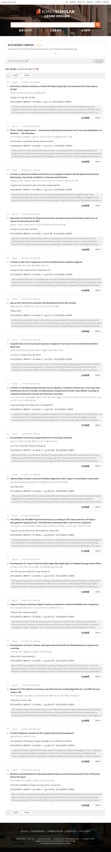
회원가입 (90, 2)
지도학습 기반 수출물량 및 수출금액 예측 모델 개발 (30, 652)
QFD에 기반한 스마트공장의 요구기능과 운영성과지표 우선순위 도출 (38, 225)
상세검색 (85, 30)
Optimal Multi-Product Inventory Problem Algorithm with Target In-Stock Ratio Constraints (54, 479)
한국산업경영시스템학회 (62, 102)
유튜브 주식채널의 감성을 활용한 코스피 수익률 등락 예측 (33, 441)
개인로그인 (81, 2)
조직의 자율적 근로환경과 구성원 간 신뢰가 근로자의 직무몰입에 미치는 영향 (41, 137)
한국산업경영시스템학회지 (20, 102)
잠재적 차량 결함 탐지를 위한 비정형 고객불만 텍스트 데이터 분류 (36, 350)
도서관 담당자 (85, 831)
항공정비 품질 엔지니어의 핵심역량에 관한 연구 (29, 266)
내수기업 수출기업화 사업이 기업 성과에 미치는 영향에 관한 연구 (36, 608)
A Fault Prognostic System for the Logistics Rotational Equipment (42, 733)
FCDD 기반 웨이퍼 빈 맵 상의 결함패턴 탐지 (28, 93)
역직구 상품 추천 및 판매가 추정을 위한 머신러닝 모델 (32, 781)
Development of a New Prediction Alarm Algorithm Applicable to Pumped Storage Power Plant (55, 563)
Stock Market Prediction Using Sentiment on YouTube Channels (41, 438)
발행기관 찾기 (25, 30)
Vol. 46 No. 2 (37, 102)
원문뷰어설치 (71, 831)
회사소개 (24, 831)
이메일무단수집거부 (55, 831)
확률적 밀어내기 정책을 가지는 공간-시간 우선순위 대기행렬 (34, 307)
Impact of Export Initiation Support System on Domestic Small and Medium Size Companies (54, 604)
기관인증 (72, 2)
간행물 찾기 (55, 30)
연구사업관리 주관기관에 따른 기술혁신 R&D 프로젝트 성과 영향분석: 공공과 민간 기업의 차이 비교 (50, 526)
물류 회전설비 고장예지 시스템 (22, 737)
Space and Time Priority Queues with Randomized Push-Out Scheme (43, 303)
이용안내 (106, 2)
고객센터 (98, 2)
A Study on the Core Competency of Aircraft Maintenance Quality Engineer (46, 262)
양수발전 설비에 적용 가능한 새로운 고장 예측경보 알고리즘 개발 (36, 567)
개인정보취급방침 (37, 831)
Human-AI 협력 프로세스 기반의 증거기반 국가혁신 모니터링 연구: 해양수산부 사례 (44, 181)
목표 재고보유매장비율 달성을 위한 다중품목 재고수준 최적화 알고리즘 (39, 482)
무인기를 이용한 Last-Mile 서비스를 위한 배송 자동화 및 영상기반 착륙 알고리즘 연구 (45, 696)
